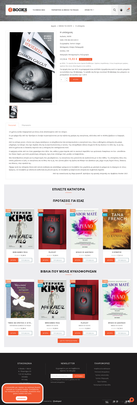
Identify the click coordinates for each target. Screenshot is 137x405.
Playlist (52, 252)
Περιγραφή (12, 125)
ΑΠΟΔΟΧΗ (21, 398)
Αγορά (75, 79)
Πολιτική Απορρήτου (102, 372)
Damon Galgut (75, 44)
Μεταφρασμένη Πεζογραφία (78, 55)
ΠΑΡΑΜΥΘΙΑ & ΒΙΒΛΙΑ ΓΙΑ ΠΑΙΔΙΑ (20, 325)
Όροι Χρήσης (102, 381)
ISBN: (62, 40)
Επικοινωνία (24, 363)
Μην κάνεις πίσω (20, 252)
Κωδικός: (63, 36)
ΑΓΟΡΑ (13, 260)
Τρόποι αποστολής (102, 375)
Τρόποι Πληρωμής (102, 378)
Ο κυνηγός (117, 252)
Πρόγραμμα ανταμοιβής (102, 385)
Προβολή (25, 260)
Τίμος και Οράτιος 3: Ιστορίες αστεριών (20, 323)
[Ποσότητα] (62, 79)
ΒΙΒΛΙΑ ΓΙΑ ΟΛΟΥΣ (52, 325)
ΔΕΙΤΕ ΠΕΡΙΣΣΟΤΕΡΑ (68, 341)
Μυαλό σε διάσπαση (84, 252)
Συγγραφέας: (64, 44)
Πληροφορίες (26, 125)
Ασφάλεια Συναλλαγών (102, 368)
